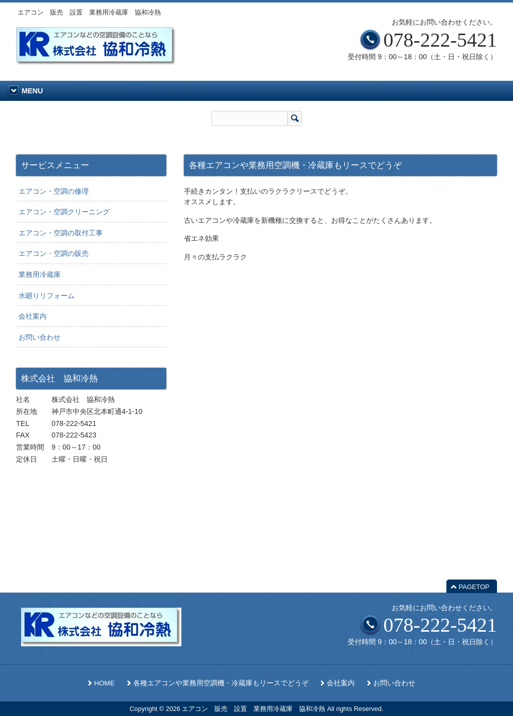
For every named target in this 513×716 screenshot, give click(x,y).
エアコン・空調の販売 (54, 253)
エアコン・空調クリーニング (64, 212)
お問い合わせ (40, 337)
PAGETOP (474, 587)
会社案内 (33, 316)
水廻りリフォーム (47, 296)
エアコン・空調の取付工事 (61, 233)
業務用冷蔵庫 (40, 274)
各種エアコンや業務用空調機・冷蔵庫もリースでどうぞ (221, 683)
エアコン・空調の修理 (54, 191)
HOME (104, 683)
